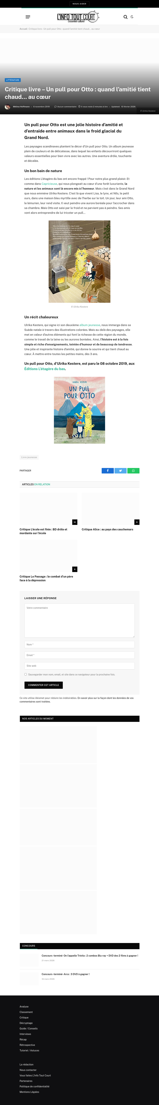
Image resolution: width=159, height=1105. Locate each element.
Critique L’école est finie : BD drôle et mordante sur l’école (43, 531)
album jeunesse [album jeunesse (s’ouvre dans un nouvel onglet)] (89, 325)
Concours (28, 946)
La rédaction (27, 1064)
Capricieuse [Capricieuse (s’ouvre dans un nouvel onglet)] (49, 183)
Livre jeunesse (29, 457)
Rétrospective (27, 1045)
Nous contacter (28, 1070)
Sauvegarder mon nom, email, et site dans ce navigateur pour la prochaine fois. (71, 674)
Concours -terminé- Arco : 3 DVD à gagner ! (66, 974)
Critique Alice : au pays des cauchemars (107, 529)
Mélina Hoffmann (21, 106)
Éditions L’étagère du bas (44, 369)
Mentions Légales (29, 1092)
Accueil (23, 29)
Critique (24, 1017)
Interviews (25, 1034)
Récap (23, 1039)
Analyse (24, 1006)
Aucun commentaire (65, 106)
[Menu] (28, 17)
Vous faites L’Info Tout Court (35, 1075)
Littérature (12, 80)
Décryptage (26, 1023)
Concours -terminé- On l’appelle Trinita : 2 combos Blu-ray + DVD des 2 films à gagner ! (90, 955)
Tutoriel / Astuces (29, 1050)
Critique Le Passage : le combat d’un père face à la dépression (46, 578)
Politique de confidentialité (34, 1086)
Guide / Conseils (29, 1028)
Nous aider (79, 4)
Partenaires (26, 1081)
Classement (26, 1012)
